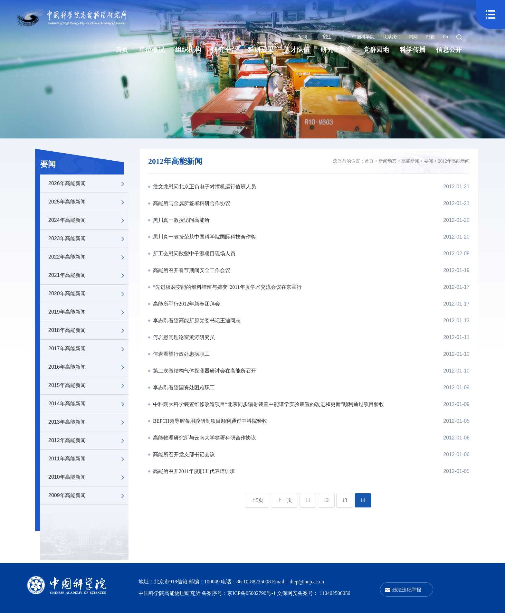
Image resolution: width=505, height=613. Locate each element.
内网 (413, 36)
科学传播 (412, 49)
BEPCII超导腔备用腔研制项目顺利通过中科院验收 (209, 421)
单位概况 (152, 49)
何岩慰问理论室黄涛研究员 (183, 337)
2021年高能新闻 (88, 275)
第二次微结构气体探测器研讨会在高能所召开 (204, 370)
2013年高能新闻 (88, 422)
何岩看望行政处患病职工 (181, 354)
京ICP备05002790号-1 (252, 593)
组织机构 (188, 49)
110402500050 (334, 593)
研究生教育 (336, 49)
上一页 (284, 500)
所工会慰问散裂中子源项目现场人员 (193, 253)
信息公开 (449, 49)
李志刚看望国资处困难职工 (183, 387)
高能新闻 (410, 161)
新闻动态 (387, 161)
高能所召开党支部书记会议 (183, 454)
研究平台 (224, 49)
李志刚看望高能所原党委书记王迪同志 (196, 320)
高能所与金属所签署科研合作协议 (191, 203)
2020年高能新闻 (88, 294)
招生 (326, 36)
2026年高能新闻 (88, 183)
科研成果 (261, 49)
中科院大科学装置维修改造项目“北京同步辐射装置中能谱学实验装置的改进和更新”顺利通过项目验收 (268, 404)
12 (326, 500)
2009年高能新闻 (88, 495)
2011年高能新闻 (88, 459)
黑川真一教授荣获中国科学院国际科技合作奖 (204, 237)
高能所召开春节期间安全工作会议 (191, 270)
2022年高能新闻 (88, 257)
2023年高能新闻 (88, 239)
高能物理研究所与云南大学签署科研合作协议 (204, 437)
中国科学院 (363, 36)
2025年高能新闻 (88, 202)
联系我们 (392, 36)
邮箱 (430, 36)
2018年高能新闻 (88, 330)
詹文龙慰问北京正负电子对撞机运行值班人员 (204, 186)
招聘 (302, 36)
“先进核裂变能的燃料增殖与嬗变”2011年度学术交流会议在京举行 (227, 287)
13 (344, 500)
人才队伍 (297, 49)
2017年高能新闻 (88, 349)
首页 (121, 49)
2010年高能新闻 (88, 477)
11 (307, 500)
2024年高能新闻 (88, 220)
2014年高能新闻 (88, 404)
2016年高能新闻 (88, 367)
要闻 (48, 164)
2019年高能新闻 (88, 312)
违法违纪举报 (406, 589)
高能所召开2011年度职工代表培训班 (193, 471)
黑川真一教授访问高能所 (181, 220)
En (445, 36)
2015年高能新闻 (88, 385)
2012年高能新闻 (88, 440)
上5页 (257, 500)
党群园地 (376, 49)
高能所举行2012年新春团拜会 (186, 303)
